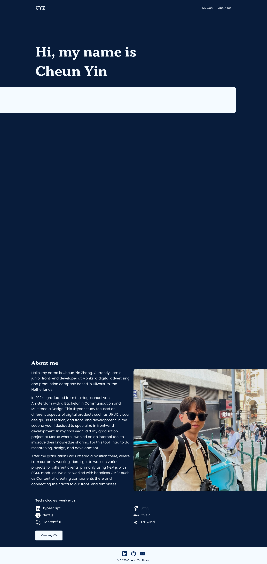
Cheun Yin (71, 70)
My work (207, 8)
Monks (88, 378)
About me (225, 8)
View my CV (49, 535)
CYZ (40, 8)
